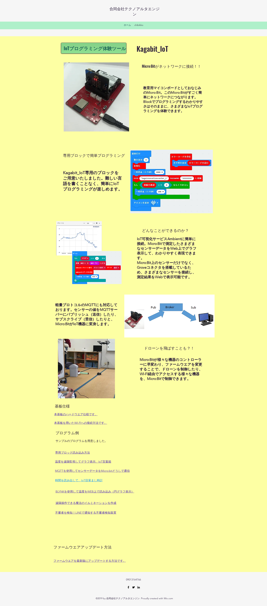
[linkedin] (138, 587)
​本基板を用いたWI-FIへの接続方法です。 (80, 423)
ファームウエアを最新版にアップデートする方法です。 (89, 560)
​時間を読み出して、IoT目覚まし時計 (79, 480)
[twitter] (133, 587)
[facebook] (128, 587)
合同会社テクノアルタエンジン (134, 11)
